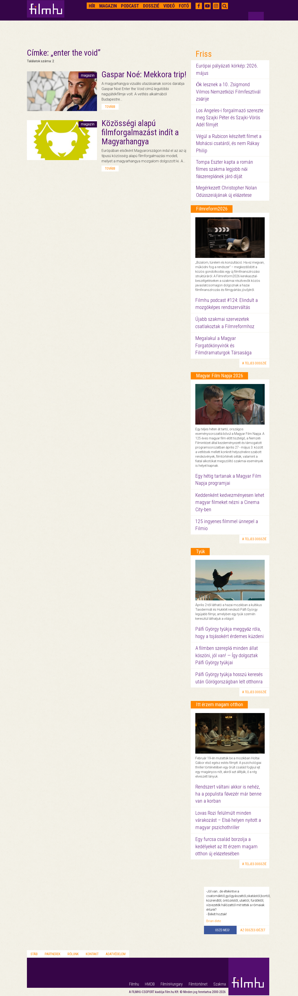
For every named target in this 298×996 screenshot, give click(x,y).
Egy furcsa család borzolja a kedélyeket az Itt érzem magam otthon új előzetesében (226, 846)
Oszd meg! (222, 930)
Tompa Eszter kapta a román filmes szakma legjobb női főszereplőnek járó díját (224, 169)
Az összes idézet (252, 930)
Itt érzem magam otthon (219, 704)
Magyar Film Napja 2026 (219, 376)
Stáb (34, 954)
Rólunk (73, 954)
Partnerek (52, 954)
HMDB (150, 984)
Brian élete (213, 921)
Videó (169, 6)
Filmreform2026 (212, 209)
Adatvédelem (115, 954)
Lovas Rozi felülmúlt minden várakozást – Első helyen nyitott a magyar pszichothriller (228, 820)
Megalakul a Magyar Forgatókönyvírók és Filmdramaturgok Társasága (223, 345)
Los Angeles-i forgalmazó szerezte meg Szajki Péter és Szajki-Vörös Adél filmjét (229, 118)
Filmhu (134, 984)
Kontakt (92, 954)
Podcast (130, 6)
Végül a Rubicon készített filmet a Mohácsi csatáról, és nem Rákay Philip (228, 143)
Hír (92, 6)
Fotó (184, 6)
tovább (110, 107)
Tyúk (200, 551)
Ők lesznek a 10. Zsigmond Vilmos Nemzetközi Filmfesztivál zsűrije (228, 92)
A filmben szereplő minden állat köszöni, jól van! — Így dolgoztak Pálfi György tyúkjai (226, 655)
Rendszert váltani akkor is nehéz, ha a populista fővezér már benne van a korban (228, 794)
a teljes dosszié (254, 363)
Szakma (219, 984)
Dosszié (151, 6)
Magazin (108, 6)
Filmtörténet (198, 984)
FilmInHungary (172, 984)
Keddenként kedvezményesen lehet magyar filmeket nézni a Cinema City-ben (229, 502)
